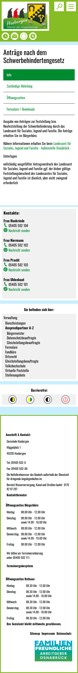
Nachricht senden (19, 230)
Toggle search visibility (60, 4)
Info (9, 74)
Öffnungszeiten (16, 97)
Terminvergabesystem (20, 566)
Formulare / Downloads (21, 109)
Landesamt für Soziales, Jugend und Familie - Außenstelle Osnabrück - (37, 146)
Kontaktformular (17, 495)
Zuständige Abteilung (19, 86)
